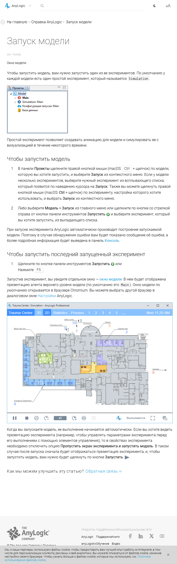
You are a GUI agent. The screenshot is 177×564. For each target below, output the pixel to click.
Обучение (102, 543)
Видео (116, 543)
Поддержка (104, 536)
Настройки (47, 296)
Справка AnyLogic (46, 22)
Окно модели (16, 63)
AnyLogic (87, 536)
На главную (17, 22)
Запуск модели (78, 22)
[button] (24, 5)
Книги (116, 536)
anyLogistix (88, 543)
